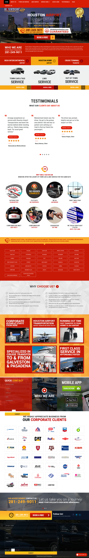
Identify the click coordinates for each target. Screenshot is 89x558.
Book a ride (64, 531)
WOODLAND (60, 269)
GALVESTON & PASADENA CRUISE (28, 274)
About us (64, 527)
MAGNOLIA (60, 262)
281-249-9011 (13, 52)
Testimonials (66, 2)
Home (6, 2)
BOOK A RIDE (23, 87)
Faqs (73, 2)
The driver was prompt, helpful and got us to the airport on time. (70, 120)
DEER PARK (76, 258)
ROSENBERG (60, 254)
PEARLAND (28, 258)
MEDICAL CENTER (60, 250)
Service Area (45, 2)
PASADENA (44, 254)
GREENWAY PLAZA (28, 269)
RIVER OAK (12, 254)
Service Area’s (65, 529)
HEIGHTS (44, 269)
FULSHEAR (76, 266)
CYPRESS (28, 262)
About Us (13, 2)
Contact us (74, 532)
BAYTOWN (77, 254)
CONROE (12, 258)
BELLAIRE (60, 258)
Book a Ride (55, 2)
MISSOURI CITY (28, 266)
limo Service (74, 529)
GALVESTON (76, 262)
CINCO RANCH (44, 262)
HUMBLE (60, 266)
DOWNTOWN (12, 269)
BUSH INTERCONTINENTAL (12, 275)
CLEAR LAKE (44, 250)
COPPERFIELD (28, 254)
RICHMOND (76, 250)
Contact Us (8, 5)
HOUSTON (44, 266)
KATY (44, 258)
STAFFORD (12, 266)
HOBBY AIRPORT (76, 269)
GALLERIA (28, 250)
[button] (40, 154)
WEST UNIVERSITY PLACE (12, 262)
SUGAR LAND (12, 250)
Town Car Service (23, 2)
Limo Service (35, 2)
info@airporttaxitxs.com (21, 516)
